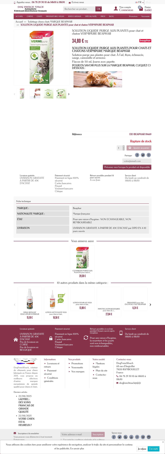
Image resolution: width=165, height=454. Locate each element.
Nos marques (77, 371)
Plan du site (101, 370)
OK (98, 8)
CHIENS (30, 16)
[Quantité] (120, 147)
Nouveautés (145, 16)
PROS (103, 16)
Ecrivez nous (76, 2)
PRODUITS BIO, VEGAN (55, 16)
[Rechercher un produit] (79, 8)
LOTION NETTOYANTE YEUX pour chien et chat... (56, 313)
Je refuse (142, 448)
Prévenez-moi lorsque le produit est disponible (127, 167)
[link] (137, 155)
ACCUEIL (19, 16)
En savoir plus (77, 448)
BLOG (111, 16)
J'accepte (153, 448)
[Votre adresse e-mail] (75, 434)
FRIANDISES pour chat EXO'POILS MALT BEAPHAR (135, 303)
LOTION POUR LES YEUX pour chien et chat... (82, 303)
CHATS (39, 16)
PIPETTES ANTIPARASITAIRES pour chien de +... (109, 310)
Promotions (133, 16)
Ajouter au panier (138, 147)
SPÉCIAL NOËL (91, 16)
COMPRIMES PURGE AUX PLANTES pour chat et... (82, 271)
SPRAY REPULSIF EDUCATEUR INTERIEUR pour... (29, 314)
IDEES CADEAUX (74, 16)
